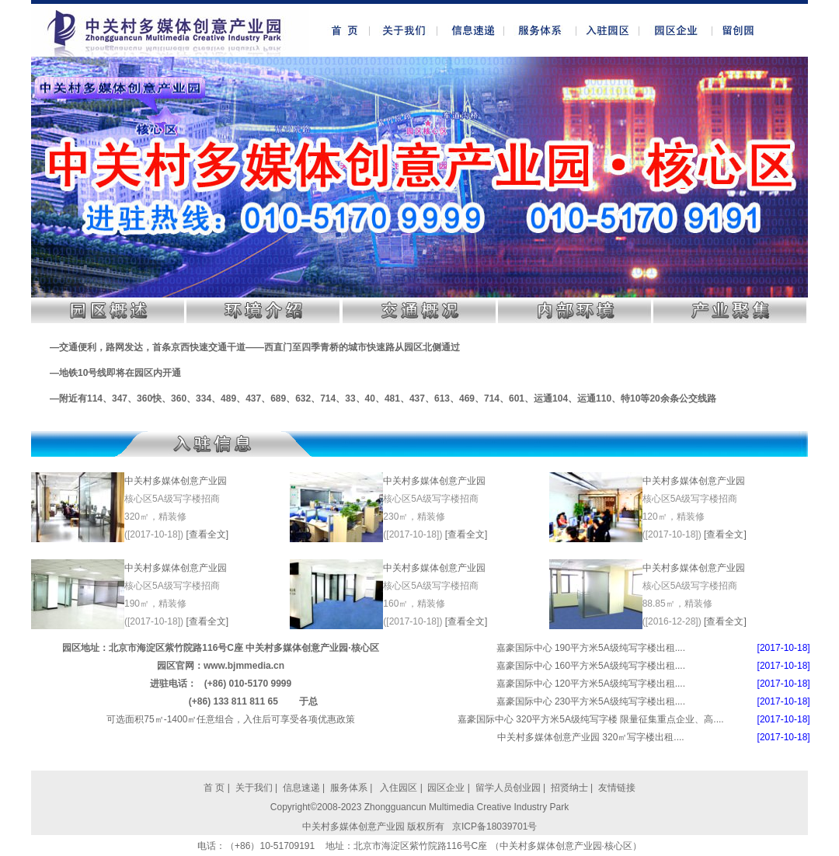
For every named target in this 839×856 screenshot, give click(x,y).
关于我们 (254, 787)
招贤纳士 (569, 787)
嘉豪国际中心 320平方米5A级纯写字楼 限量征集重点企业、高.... (591, 719)
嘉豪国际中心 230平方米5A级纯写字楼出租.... (590, 701)
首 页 (214, 787)
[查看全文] (207, 534)
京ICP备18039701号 (494, 826)
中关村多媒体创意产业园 (175, 480)
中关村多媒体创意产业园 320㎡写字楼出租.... (590, 737)
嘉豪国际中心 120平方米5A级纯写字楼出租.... (590, 683)
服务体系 (348, 787)
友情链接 (616, 787)
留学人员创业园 (508, 787)
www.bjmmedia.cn (244, 665)
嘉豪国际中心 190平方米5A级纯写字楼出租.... (590, 647)
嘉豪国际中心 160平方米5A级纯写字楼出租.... (590, 665)
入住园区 (397, 787)
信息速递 (302, 787)
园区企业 (447, 787)
